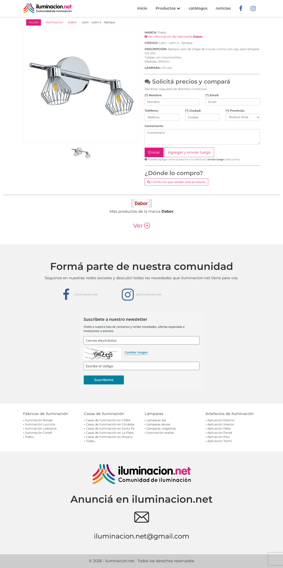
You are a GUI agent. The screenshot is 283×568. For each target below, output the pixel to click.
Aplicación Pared (219, 433)
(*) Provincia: (235, 110)
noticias (223, 8)
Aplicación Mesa (219, 428)
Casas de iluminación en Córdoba (110, 424)
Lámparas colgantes (161, 428)
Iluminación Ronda (38, 420)
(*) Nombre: (153, 95)
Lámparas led (156, 420)
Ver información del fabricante (174, 36)
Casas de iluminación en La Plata (109, 433)
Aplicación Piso (218, 437)
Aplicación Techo (219, 441)
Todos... (30, 437)
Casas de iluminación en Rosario (109, 437)
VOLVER (33, 22)
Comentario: (154, 126)
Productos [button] (168, 8)
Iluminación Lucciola (40, 424)
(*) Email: (212, 95)
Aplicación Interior (220, 424)
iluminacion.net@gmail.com (141, 536)
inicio (142, 8)
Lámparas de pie (158, 424)
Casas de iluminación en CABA (108, 420)
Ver (141, 225)
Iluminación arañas (160, 433)
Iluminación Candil (38, 433)
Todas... (91, 441)
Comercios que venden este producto (176, 182)
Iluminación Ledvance (41, 428)
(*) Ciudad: (193, 110)
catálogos (198, 8)
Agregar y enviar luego (189, 152)
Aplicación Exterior (221, 420)
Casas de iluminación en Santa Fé (110, 428)
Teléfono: (152, 110)
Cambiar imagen (136, 352)
